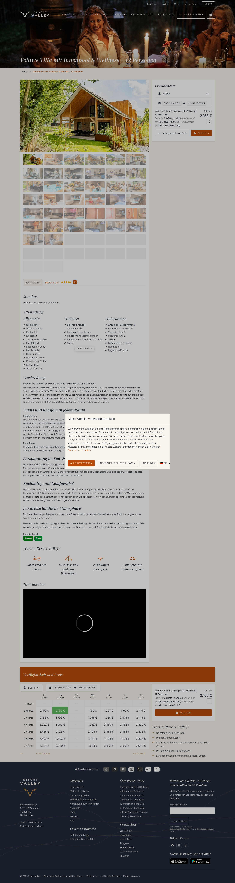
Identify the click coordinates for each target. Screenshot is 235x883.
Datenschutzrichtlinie (79, 450)
